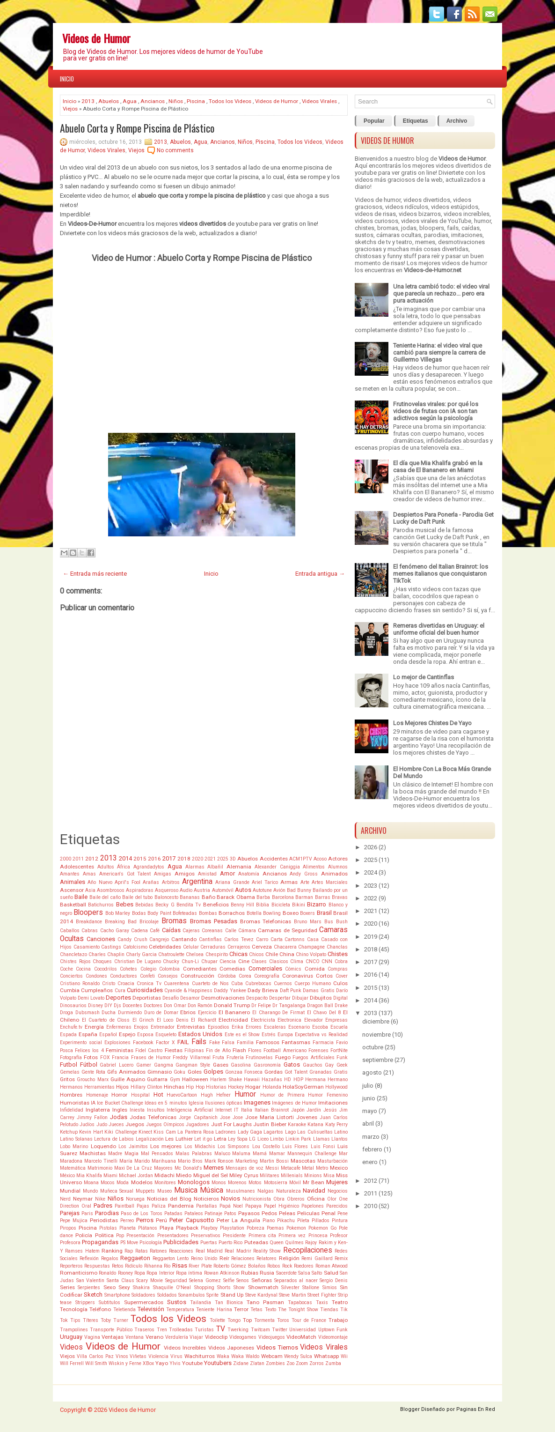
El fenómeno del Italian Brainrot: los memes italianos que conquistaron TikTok (440, 573)
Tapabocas (300, 1302)
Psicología (150, 1242)
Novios (230, 1198)
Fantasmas (296, 1042)
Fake (214, 1042)
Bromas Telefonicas (266, 921)
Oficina (316, 1198)
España (88, 1034)
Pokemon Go (322, 1228)
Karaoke (297, 1124)
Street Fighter (321, 1295)
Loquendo (103, 1146)
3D (233, 859)
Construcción (197, 975)
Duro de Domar (161, 1012)
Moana (91, 1183)
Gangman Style (192, 1065)
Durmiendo (130, 1012)
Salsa (304, 1273)
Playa (167, 1227)
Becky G (164, 905)
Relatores (266, 1258)
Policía (83, 1235)
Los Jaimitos (133, 1146)
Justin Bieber (269, 1124)
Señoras (261, 1280)
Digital (340, 998)
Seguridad (176, 1280)
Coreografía (266, 976)
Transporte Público (111, 1330)
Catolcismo (135, 947)
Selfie (228, 1280)
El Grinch (143, 1020)
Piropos (68, 1228)
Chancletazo (73, 954)
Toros (283, 1320)
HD (287, 1079)
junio (368, 1098)
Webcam (272, 1356)
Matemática (73, 1168)
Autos (243, 889)
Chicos (256, 954)
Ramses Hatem (82, 1251)
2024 (370, 872)
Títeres (90, 1320)
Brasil (324, 912)
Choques (102, 961)
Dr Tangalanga (289, 1005)
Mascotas (303, 1160)
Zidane (240, 1363)
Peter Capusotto (191, 1220)
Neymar (83, 1198)
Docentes (132, 1005)
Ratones (158, 1251)
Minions (313, 1175)
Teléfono (100, 1309)
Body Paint (159, 913)
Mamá (260, 1153)
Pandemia (181, 1205)
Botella (254, 913)
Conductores (123, 976)
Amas (89, 874)
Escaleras (275, 1027)
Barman (304, 897)
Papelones (312, 1206)
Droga (66, 1012)
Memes (214, 1167)
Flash (239, 1050)
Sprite (212, 1295)
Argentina (197, 881)
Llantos (339, 1139)
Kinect (145, 1132)
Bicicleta (280, 905)
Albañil (215, 867)
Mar (343, 1153)
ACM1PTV (300, 859)
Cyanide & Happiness (188, 990)
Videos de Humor (96, 38)
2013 (88, 101)
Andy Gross (304, 874)
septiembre (377, 1059)
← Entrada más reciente (95, 573)
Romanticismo (78, 1272)
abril (368, 1123)
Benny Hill (242, 905)
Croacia (125, 983)
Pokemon (296, 1228)
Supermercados (143, 1302)
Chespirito (216, 954)
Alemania (238, 866)
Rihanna (153, 1266)
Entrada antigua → (320, 573)
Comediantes (200, 968)
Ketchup (69, 1132)
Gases (220, 1064)
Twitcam (260, 1330)
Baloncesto (166, 897)
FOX (105, 1057)
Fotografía (71, 1057)
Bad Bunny (299, 890)
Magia (131, 1153)
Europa (285, 1034)
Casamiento (86, 947)
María (125, 1161)
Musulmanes (240, 1191)
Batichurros (101, 905)
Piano (269, 1220)
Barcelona (283, 897)
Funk (342, 1057)
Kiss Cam (164, 1132)
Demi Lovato (91, 998)
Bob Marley (117, 913)
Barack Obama (236, 897)
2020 (197, 859)
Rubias (249, 1272)
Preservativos (205, 1235)
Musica (185, 1190)
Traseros (144, 1330)
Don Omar (175, 1005)
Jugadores (197, 1124)
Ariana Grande (232, 882)
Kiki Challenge (120, 1132)
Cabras (89, 930)
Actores (338, 858)
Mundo (90, 1191)
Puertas (208, 1242)
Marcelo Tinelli (100, 1161)
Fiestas (174, 1050)
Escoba (320, 1027)
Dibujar (300, 998)
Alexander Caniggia (277, 867)
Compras (338, 969)
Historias (216, 1087)
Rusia (267, 1272)
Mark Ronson (219, 1161)
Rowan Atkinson (222, 1273)
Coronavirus (297, 975)
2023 (370, 885)
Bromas (174, 921)
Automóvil (223, 890)
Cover (342, 976)
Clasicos (278, 961)
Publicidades (180, 1242)
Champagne (311, 947)
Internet (223, 1110)
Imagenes (257, 1102)
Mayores (163, 1168)
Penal (328, 1213)
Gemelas (70, 1072)
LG (252, 1139)
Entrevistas (191, 1027)
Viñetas (138, 1356)
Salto (317, 1273)
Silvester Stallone (300, 1287)
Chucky (171, 961)
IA (93, 1103)
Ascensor (72, 890)
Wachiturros (199, 1356)
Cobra (341, 961)
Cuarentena (176, 983)
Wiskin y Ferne (125, 1363)
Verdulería (176, 1337)
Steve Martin (292, 1295)
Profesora (70, 1242)
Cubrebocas (258, 983)
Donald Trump (232, 1005)
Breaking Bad (121, 922)
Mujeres (337, 1182)
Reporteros (71, 1266)
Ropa (139, 1273)
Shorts (224, 1287)
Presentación (140, 1235)
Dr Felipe (261, 1005)
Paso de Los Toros (141, 1213)
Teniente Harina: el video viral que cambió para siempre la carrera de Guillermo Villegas (439, 352)
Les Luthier (179, 1138)
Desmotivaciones (223, 997)
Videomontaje (333, 1337)
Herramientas (99, 1087)
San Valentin (90, 1280)
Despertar (280, 998)
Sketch (93, 1294)
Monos (219, 1183)
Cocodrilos (105, 969)
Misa (329, 1175)
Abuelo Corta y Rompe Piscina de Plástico (137, 128)
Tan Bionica (229, 1302)
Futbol (68, 1064)
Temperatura (180, 1309)
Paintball (124, 1206)
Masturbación (332, 1161)
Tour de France (309, 1320)
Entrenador (163, 1027)
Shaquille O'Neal (172, 1287)
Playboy (209, 1228)
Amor (227, 873)
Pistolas (108, 1228)
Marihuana (164, 1161)
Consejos (168, 976)
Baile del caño (105, 897)
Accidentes (274, 858)
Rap (128, 1251)
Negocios (338, 1191)
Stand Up (231, 1294)
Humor (245, 1094)
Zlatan (257, 1363)
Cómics (293, 969)
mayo (369, 1110)
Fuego (283, 1057)
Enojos (141, 1027)
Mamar (277, 1153)
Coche (66, 969)
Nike (100, 1199)
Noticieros (206, 1198)
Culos (340, 983)
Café (155, 930)
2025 (222, 859)
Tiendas (329, 1309)
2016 (154, 858)
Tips (75, 1320)
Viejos (70, 108)
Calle (230, 930)
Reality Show (267, 1251)
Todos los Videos (230, 101)
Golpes (213, 1071)
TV (220, 1329)
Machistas (93, 1153)
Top (247, 1320)
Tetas (256, 1309)
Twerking (237, 1330)
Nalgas (265, 1191)
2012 (91, 858)
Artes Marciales (330, 882)
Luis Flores (295, 1146)
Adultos (105, 867)
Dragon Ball (320, 1005)
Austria (202, 890)
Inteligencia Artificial (190, 1110)
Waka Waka (230, 1356)
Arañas (151, 882)
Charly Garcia (141, 954)
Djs (117, 1005)
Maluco (222, 1153)
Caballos (70, 930)
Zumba (333, 1363)
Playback (187, 1227)
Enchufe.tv (71, 1027)
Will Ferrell (72, 1363)
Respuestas (97, 1266)
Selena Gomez (205, 1280)
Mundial (70, 1190)
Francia (120, 1057)
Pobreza (255, 1228)
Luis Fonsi (323, 1146)
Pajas (143, 1206)
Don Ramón (200, 1005)
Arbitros (171, 882)
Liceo (263, 1139)
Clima (296, 961)
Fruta (218, 1057)
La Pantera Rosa (195, 1132)
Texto (270, 1309)
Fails (198, 1042)
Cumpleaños (97, 990)
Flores (255, 1050)
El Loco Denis (173, 1020)
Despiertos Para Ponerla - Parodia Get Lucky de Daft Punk (443, 518)
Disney (95, 1005)
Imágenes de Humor (294, 1103)
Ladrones (225, 1132)
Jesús (330, 1110)
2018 (183, 858)
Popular (374, 121)
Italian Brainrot (272, 1110)
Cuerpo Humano (312, 983)
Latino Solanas (76, 1139)
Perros (144, 1220)
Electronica (289, 1020)
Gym (175, 1079)
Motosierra (275, 1183)
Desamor (190, 998)
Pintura (340, 1220)
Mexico (339, 1168)
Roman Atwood (331, 1266)
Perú (161, 1220)
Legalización (150, 1139)
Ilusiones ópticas (223, 1103)
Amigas (162, 874)
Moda (123, 1183)
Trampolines (74, 1330)
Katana (315, 1124)
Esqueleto (165, 1034)
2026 (370, 847)
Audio (186, 890)
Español (108, 1034)
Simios (329, 1287)
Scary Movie (149, 1280)
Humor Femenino (328, 1095)
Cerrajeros (238, 947)
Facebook (143, 1042)
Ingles (119, 1109)
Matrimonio (100, 1168)
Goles (195, 1071)
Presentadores (173, 1235)
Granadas (320, 1072)
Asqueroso (166, 890)
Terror (241, 1309)
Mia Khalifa (89, 1175)
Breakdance (89, 922)
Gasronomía (267, 1065)
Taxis (322, 1302)
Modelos (142, 1182)
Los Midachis (199, 1146)
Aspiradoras (139, 890)
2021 (210, 859)
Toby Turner (114, 1320)
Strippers (85, 1302)
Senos (242, 1280)
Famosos (267, 1042)
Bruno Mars (307, 922)
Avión (279, 890)
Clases (259, 961)
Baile (81, 896)
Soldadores (143, 1295)
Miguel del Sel (210, 1175)
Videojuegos (271, 1337)
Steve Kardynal (261, 1295)
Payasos (249, 1213)
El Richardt (203, 1020)
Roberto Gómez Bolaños (239, 1266)
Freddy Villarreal (191, 1057)
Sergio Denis (334, 1280)
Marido (142, 1161)
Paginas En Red (475, 1409)
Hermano (338, 1079)
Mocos (108, 1183)
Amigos (185, 873)
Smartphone (117, 1295)
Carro (262, 939)
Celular (191, 947)
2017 (168, 858)
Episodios (218, 1027)
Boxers (307, 913)
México (67, 1175)
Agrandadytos (148, 867)
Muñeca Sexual (117, 1191)
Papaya (253, 1206)
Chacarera (285, 947)
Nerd (65, 1199)
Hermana (315, 1079)
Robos (273, 1266)
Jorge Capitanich (198, 1117)
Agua (130, 101)
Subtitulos (109, 1302)
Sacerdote (286, 1273)
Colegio (148, 969)
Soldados (167, 1295)
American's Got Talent (125, 874)
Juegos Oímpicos (165, 1124)
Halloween (195, 1079)
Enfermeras (118, 1027)
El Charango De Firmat (278, 1012)
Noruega (135, 1199)
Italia (246, 1110)
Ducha (109, 1012)
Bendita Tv (188, 905)
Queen (277, 1242)
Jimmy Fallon (92, 1117)
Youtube (192, 1363)
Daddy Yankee (230, 990)
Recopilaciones (307, 1250)
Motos (255, 1183)
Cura (120, 990)
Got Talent (296, 1072)
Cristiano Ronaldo (80, 983)
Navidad (314, 1190)
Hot (158, 1094)
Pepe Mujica (74, 1220)
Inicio (67, 78)
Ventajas (113, 1337)
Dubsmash (87, 1012)
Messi (272, 1168)
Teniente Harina (214, 1309)
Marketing (246, 1161)
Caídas (171, 930)
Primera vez (292, 1235)
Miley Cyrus (243, 1175)
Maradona (71, 1161)
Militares (269, 1175)
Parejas (70, 1213)
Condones (96, 976)
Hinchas (174, 1086)
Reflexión (89, 1258)
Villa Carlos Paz (95, 1356)
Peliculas (308, 1213)
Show (239, 1287)
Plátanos (147, 1228)
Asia (90, 890)
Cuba (237, 983)
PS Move (129, 1242)
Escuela (339, 1027)
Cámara (247, 930)
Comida (315, 968)
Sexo (109, 1287)
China (286, 954)
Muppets (145, 1191)
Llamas (321, 1139)
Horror (119, 1094)
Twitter (279, 1330)
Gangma (163, 1065)
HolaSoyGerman (303, 1086)
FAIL (183, 1042)
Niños (175, 101)
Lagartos (273, 1132)
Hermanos (71, 1087)
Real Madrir (238, 1251)
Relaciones (243, 1258)
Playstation (232, 1228)
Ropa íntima (189, 1273)
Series (67, 1287)
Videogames (242, 1337)
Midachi (164, 1175)
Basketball (73, 904)
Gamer (143, 1065)
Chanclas (337, 947)
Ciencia (227, 961)
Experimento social (81, 1042)
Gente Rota (93, 1072)
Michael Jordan (136, 1175)
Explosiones (117, 1042)
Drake (341, 1005)
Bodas (139, 913)
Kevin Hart (90, 1132)
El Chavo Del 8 (324, 1012)
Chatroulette (171, 954)
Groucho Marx (92, 1079)
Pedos (269, 1213)
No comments (175, 150)
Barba (263, 897)
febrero (372, 1149)
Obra (279, 1199)
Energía (94, 1027)
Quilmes (294, 1242)
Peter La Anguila (238, 1220)
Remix (341, 1258)
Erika (237, 1027)
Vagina (92, 1337)
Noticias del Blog (169, 1198)
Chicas (238, 953)
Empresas (336, 1020)
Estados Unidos (200, 1034)
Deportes (118, 997)
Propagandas (100, 1242)
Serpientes (89, 1287)
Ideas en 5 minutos (166, 1103)
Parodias (107, 1213)
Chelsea (195, 954)
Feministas (119, 1050)
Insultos (156, 1110)
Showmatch (263, 1287)
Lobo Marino (74, 1146)
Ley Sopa (238, 1139)
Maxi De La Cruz (133, 1168)
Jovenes (306, 1117)
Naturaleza (288, 1191)
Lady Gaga (250, 1132)
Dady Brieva (263, 990)
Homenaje (97, 1095)
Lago (290, 1132)
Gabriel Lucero (116, 1065)
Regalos (109, 1258)
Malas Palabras (193, 1153)
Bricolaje (149, 922)
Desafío (170, 998)
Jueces (116, 1124)
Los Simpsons (233, 1146)
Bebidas (144, 905)
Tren (162, 1330)
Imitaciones (333, 1102)
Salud (331, 1272)
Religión (289, 1258)
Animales (72, 881)
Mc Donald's (188, 1168)
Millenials (292, 1175)
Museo (164, 1191)
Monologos (194, 1182)
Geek (342, 1065)
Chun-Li (190, 961)
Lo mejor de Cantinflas (423, 677)
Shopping (204, 1287)
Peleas (287, 1213)
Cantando (184, 939)
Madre (115, 1153)
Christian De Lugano (137, 961)
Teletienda (124, 1309)
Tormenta (264, 1320)
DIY (108, 1005)
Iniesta (137, 1110)
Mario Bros (190, 1161)
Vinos (122, 1356)
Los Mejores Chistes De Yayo (432, 723)
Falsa (228, 1042)
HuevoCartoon (182, 1095)
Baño (208, 897)
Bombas (208, 913)
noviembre (376, 1034)
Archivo (456, 121)
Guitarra (157, 1079)
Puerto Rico (230, 1242)
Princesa (318, 1235)
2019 (370, 936)
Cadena (139, 930)
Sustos (176, 1302)
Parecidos (337, 1206)
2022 (370, 898)
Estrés (269, 1034)
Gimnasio (159, 1071)
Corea (245, 976)
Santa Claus (120, 1280)
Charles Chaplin (106, 954)
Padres (103, 1205)
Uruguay (71, 1336)
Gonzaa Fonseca (244, 1072)
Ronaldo (107, 1273)
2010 (370, 1205)
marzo (371, 1136)
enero (370, 1161)
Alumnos (338, 867)
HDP (298, 1079)
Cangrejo (159, 939)
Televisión (151, 1309)
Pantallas (206, 1206)
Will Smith (96, 1363)
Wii (344, 1356)
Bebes (124, 904)
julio (367, 1085)
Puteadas (256, 1242)
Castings (111, 947)
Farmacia (323, 1042)
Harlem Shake (225, 1079)
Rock (287, 1266)
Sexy (124, 1287)
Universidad (302, 1330)
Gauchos (312, 1065)
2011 (78, 859)
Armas (289, 882)
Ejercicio (207, 1012)
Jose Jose (231, 1117)
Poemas (275, 1228)
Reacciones (181, 1251)
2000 (65, 859)
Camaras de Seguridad (287, 930)
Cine (243, 961)
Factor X (165, 1042)
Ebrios (188, 1012)
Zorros (316, 1363)
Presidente (234, 1235)
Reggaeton (135, 1257)
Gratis (341, 1072)
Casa (313, 939)
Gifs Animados (126, 1071)
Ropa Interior (160, 1273)
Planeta (127, 1228)
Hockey (236, 1087)
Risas (179, 1265)
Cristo (108, 983)
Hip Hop (195, 1087)
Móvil (295, 1183)
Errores (254, 1027)
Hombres (71, 1094)
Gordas (273, 1071)
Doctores (153, 1005)
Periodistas (104, 1220)
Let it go (203, 1139)
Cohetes (128, 969)
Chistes (338, 953)
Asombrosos (110, 890)
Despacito (257, 998)
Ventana (134, 1337)
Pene (342, 1213)
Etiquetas (415, 121)
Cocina (83, 969)
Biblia (262, 905)
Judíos (87, 1124)
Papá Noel (231, 1206)
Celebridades (165, 946)
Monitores (165, 1183)
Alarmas (194, 867)
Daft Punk (290, 990)
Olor (331, 1199)
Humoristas (74, 1102)
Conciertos (71, 976)
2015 (139, 858)
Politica (104, 1235)
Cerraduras (213, 947)
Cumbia (70, 990)
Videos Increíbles (185, 1347)
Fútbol (88, 1064)
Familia (245, 1042)
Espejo (127, 1034)
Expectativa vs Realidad (321, 1034)
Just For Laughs (231, 1124)
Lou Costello (266, 1146)
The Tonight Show (298, 1309)
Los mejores (166, 1146)
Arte (304, 882)
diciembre (375, 1021)
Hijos (122, 1086)
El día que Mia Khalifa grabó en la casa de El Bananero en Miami (437, 467)
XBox (148, 1363)
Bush (342, 922)
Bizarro (316, 904)
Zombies (275, 1363)
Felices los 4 (89, 1050)
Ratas (141, 1251)
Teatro (340, 1302)
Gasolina (241, 1065)
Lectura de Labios (114, 1139)
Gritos (67, 1079)
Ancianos (152, 101)
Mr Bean (313, 1182)
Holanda (272, 1087)
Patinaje (213, 1213)
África (123, 867)
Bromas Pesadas (213, 921)
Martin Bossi (274, 1161)
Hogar (253, 1086)
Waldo (252, 1356)
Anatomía (248, 874)
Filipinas (194, 1050)
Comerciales (265, 968)
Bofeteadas (185, 913)
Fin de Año (218, 1050)
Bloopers (88, 912)
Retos (118, 1266)
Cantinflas (210, 939)
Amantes (70, 874)
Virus (176, 1356)
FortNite (339, 1050)
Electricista (263, 1020)
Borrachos (232, 913)
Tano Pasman (265, 1302)
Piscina (196, 101)
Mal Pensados (157, 1153)
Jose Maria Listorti (269, 1117)
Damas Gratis (318, 990)
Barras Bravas (331, 897)
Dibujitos (321, 997)
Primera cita (262, 1235)
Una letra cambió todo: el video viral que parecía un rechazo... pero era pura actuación (441, 293)
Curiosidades (145, 990)
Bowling (272, 913)
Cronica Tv (149, 983)
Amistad (207, 874)
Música (211, 1190)
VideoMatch (301, 1337)
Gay (329, 1065)
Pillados (320, 1220)
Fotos (91, 1057)
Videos (71, 1347)
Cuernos (283, 983)
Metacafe (290, 1168)
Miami (110, 1175)
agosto (372, 1072)
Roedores (304, 1266)
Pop (120, 1235)
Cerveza (262, 946)
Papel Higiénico (281, 1206)
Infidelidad (71, 1110)
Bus (328, 922)
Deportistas (146, 997)
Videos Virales (319, 101)
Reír (224, 1258)
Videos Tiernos (277, 1347)
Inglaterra (98, 1109)
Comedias (232, 968)
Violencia (158, 1356)
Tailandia (200, 1302)
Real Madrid (209, 1251)
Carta (276, 939)
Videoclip (216, 1337)
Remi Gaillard (316, 1258)
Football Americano (284, 1050)
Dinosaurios (73, 1005)
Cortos (324, 975)
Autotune (262, 890)
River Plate (200, 1266)
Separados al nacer (296, 1280)
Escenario (299, 1027)
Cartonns (295, 939)
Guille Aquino (127, 1079)
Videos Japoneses (231, 1347)
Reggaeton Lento (171, 1258)
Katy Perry (336, 1124)
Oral (86, 1206)
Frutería (235, 1057)
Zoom (302, 1363)
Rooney (125, 1273)
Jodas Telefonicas (153, 1117)
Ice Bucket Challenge (120, 1103)
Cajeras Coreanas (203, 930)
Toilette (217, 1320)
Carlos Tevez (239, 939)
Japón (298, 1110)
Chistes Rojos (75, 961)
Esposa (145, 1034)
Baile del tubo (137, 897)
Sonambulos (191, 1295)
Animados (334, 873)
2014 (125, 858)
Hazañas (272, 1079)
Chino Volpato (311, 954)
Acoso (320, 859)
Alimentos (314, 867)
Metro (322, 1168)
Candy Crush (132, 939)
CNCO (313, 961)
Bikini (298, 905)
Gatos (292, 1064)
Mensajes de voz (244, 1168)
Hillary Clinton (146, 1087)
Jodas (118, 1116)
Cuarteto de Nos (210, 983)
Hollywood (336, 1087)
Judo (101, 1124)
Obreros (296, 1199)
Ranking (112, 1250)
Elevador (313, 1020)
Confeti (147, 976)
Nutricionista (256, 1199)
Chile (271, 954)
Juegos (134, 1124)
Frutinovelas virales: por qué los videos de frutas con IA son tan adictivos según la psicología (435, 411)
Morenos (237, 1183)
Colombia (169, 969)
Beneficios (216, 904)
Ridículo (133, 1266)
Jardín (314, 1110)
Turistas (204, 1330)
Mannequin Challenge (311, 1153)
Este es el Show (242, 1034)
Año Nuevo (100, 882)
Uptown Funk (333, 1330)
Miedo (183, 1175)
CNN (326, 961)
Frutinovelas (259, 1057)
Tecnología (74, 1309)
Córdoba (227, 976)
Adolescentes (77, 866)
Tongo (234, 1320)
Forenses (318, 1050)
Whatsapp (326, 1356)
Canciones (101, 938)
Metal (308, 1168)
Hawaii (252, 1079)
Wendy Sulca (298, 1356)
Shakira (141, 1287)
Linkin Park (298, 1139)
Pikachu (286, 1220)
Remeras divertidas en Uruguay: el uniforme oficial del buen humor (438, 629)
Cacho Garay (114, 930)
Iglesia (196, 1103)
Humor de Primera (282, 1095)
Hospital (140, 1095)
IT (236, 1110)
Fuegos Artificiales (313, 1057)
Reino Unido (204, 1258)
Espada (68, 1034)
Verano (154, 1337)
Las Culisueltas (314, 1132)
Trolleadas (181, 1330)
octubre (372, 1047)
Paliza (159, 1206)
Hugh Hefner (216, 1095)
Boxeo (291, 913)
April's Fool (127, 882)
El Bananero (234, 1012)
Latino (341, 1132)
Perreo (127, 1220)
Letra (220, 1138)
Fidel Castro (148, 1050)
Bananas (190, 897)
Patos (230, 1213)
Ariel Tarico (265, 882)
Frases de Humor (151, 1057)
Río (167, 1266)
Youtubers (218, 1362)
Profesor (339, 1235)
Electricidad (233, 1019)
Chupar (209, 961)
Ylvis (175, 1363)
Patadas (173, 1213)
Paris (87, 1213)
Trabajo (338, 1320)
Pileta (303, 1220)
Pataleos (193, 1213)
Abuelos (108, 101)
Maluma (241, 1153)
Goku (179, 1072)
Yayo (161, 1363)
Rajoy (311, 1242)
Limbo (277, 1139)
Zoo (290, 1363)
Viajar (196, 1337)
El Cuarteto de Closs (106, 1020)
